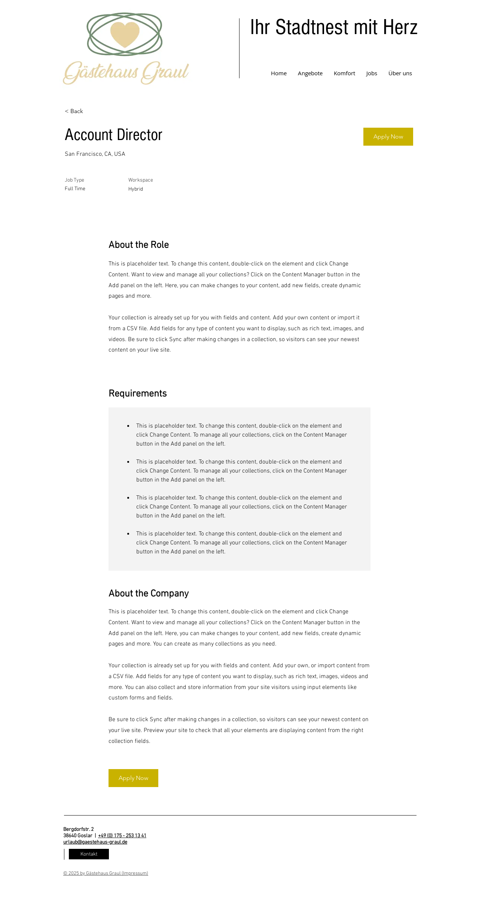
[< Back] (91, 111)
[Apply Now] (388, 137)
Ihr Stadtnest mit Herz (334, 27)
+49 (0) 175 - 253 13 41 (122, 836)
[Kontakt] (89, 854)
